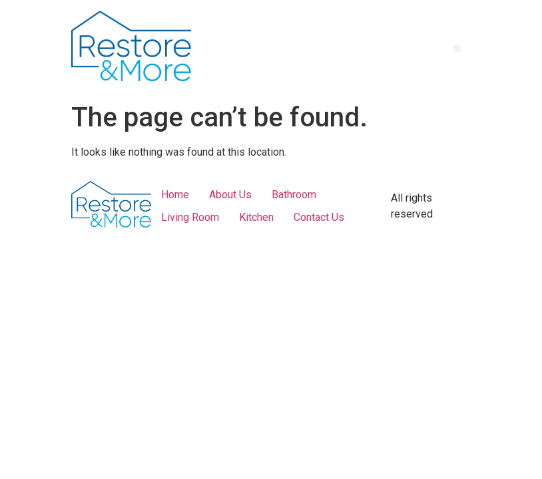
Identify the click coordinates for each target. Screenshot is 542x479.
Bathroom (294, 194)
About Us (230, 194)
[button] (457, 48)
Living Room (190, 217)
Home (175, 194)
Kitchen (256, 217)
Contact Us (319, 217)
